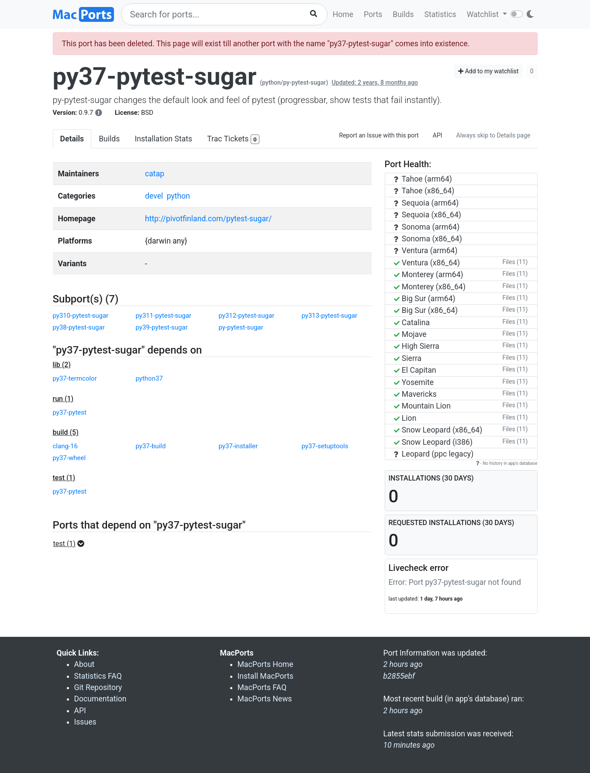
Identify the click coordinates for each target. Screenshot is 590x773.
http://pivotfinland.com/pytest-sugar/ (208, 218)
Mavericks (415, 394)
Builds (403, 14)
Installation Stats (163, 138)
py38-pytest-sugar (79, 327)
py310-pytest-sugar (81, 316)
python (178, 196)
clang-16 (65, 446)
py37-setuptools (325, 446)
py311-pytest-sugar (164, 316)
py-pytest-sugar (241, 327)
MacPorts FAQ (262, 687)
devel (154, 196)
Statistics (440, 14)
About (84, 664)
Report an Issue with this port (378, 135)
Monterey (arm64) (428, 274)
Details (72, 138)
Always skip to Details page (493, 135)
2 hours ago (403, 710)
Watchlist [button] (483, 14)
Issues (85, 722)
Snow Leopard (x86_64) (438, 430)
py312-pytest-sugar (247, 316)
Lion (405, 418)
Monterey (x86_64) (430, 286)
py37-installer (238, 446)
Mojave (410, 334)
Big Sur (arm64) (424, 298)
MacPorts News (265, 698)
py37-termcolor (75, 378)
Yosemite (414, 382)
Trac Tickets (233, 139)
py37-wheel (69, 458)
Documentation (100, 698)
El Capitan (415, 370)
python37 (149, 378)
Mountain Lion (422, 406)
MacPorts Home (265, 664)
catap (154, 173)
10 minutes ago (409, 745)
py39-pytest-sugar (162, 327)
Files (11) (515, 261)
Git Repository (98, 687)
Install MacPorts (265, 676)
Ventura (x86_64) (427, 262)
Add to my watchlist (488, 71)
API (437, 135)
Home (343, 14)
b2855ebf (399, 676)
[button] (71, 544)
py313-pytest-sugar (330, 316)
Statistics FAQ (98, 676)
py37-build (151, 446)
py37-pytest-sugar (155, 76)
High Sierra (416, 346)
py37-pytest (69, 412)
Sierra (408, 358)
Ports (373, 14)
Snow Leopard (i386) (433, 442)
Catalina (412, 322)
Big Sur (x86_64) (426, 310)
